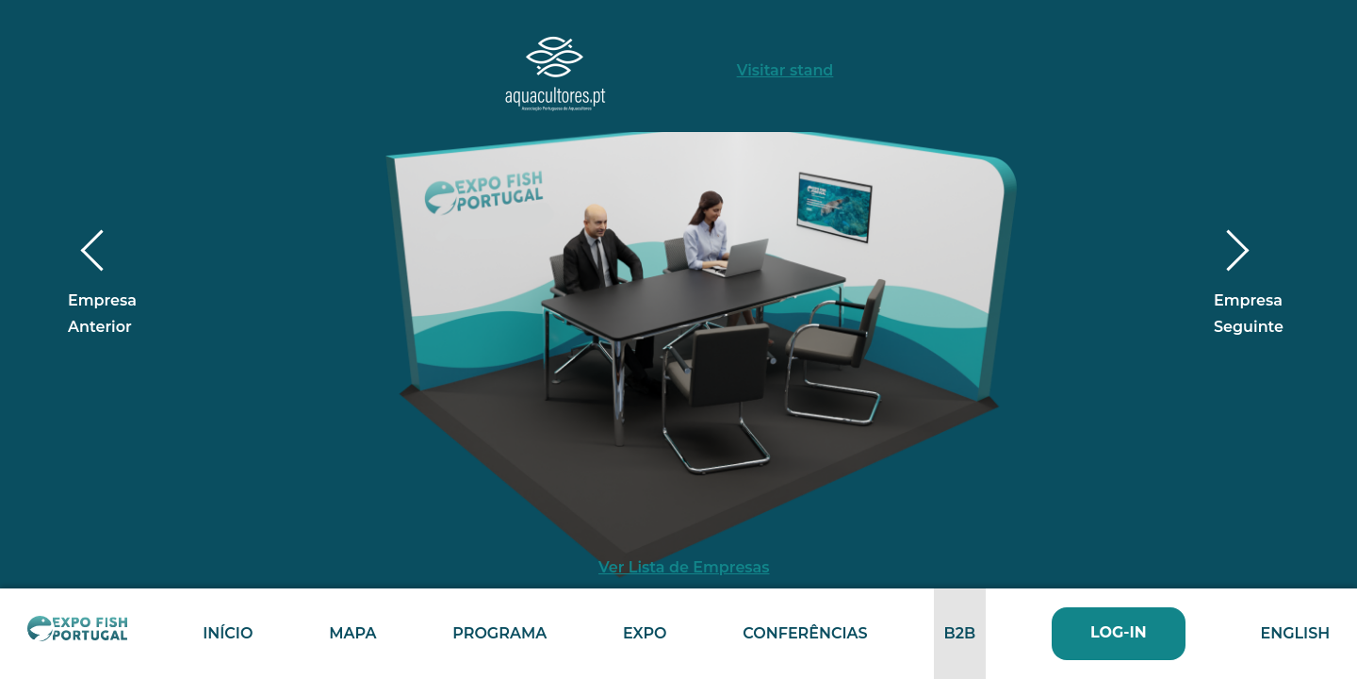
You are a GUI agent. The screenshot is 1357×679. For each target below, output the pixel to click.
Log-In (1118, 632)
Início (228, 633)
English (1295, 633)
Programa (499, 633)
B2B (959, 633)
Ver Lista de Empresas (684, 567)
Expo (644, 633)
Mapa (352, 633)
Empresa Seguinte (1248, 286)
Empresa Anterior (102, 286)
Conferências (805, 633)
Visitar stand (785, 70)
